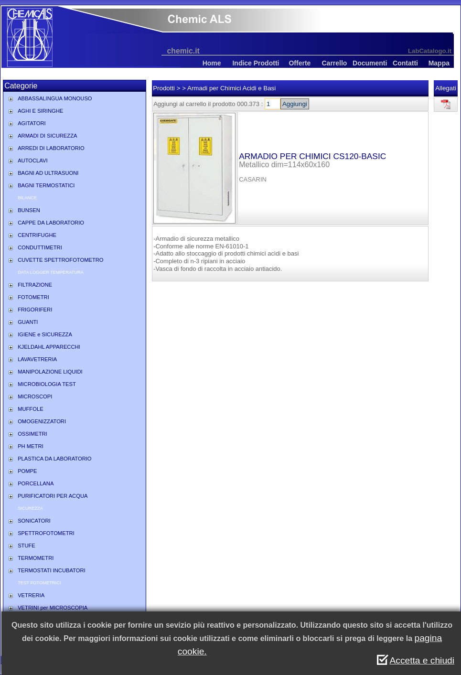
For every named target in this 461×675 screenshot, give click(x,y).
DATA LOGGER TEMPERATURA (51, 272)
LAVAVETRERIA (37, 359)
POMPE (27, 471)
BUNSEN (29, 210)
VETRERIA (31, 595)
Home (212, 63)
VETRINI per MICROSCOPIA (52, 608)
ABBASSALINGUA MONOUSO (55, 98)
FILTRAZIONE (35, 285)
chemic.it (183, 51)
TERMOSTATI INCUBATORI (52, 570)
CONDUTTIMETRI (40, 247)
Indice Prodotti (255, 63)
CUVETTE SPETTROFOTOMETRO (60, 260)
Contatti (405, 63)
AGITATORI (31, 123)
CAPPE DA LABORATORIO (51, 222)
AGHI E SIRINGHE (40, 111)
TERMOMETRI (36, 558)
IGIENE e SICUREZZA (45, 334)
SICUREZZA (30, 508)
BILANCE (27, 197)
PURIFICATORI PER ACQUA (52, 496)
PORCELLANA (36, 483)
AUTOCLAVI (32, 160)
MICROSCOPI (35, 396)
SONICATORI (34, 521)
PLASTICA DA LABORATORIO (54, 458)
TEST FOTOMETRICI (39, 582)
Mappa (439, 63)
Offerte (300, 63)
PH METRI (30, 446)
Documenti (370, 63)
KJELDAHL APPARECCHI (49, 347)
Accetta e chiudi (422, 660)
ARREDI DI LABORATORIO (51, 148)
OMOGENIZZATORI (42, 421)
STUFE (26, 545)
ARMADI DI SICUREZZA (47, 136)
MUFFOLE (30, 409)
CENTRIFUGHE (37, 235)
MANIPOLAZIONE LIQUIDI (50, 372)
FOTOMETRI (33, 297)
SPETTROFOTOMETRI (46, 533)
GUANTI (28, 322)
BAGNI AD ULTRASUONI (48, 173)
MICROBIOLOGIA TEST (47, 384)
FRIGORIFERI (35, 309)
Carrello (334, 63)
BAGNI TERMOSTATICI (46, 185)
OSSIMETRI (32, 434)
